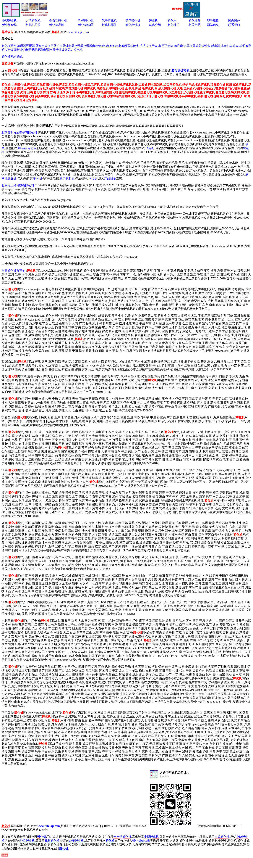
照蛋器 (30, 45)
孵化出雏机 (132, 24)
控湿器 (87, 45)
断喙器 (215, 45)
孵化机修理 (85, 24)
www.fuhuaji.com (77, 32)
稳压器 (126, 45)
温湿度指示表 (149, 45)
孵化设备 (194, 20)
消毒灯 (135, 45)
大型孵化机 (33, 20)
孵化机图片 (33, 24)
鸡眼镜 (178, 45)
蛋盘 (39, 45)
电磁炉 (20, 49)
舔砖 (195, 45)
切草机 (188, 45)
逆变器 (60, 45)
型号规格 (213, 20)
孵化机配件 (109, 24)
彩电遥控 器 (48, 49)
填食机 (225, 45)
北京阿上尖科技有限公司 (17, 185)
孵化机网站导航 (11, 56)
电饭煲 (11, 49)
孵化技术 (173, 24)
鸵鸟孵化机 (132, 20)
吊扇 (45, 45)
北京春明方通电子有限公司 (19, 132)
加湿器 (21, 45)
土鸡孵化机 (222, 836)
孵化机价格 (9, 24)
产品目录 (110, 178)
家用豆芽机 (165, 45)
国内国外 (234, 20)
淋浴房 (93, 178)
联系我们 (234, 24)
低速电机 (116, 45)
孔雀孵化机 (85, 20)
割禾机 (37, 178)
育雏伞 (234, 45)
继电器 (69, 45)
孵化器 (172, 20)
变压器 (52, 45)
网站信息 (213, 24)
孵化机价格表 (141, 840)
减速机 (105, 45)
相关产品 (194, 24)
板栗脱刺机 (67, 178)
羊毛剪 (243, 45)
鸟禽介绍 (155, 24)
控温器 (78, 45)
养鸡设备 (204, 45)
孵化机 (153, 20)
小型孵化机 (9, 20)
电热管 (96, 45)
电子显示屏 (32, 49)
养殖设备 (62, 49)
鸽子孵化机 (109, 20)
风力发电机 (75, 49)
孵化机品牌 (56, 24)
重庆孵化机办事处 (13, 270)
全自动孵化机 (58, 20)
